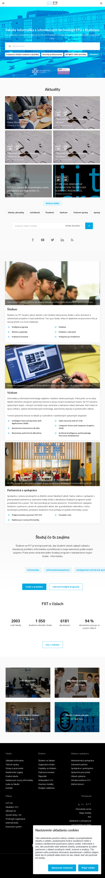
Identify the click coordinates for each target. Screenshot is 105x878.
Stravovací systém (14, 826)
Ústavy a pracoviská (14, 768)
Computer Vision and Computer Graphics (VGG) (76, 426)
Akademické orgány (14, 772)
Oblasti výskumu (78, 776)
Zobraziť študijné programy (65, 586)
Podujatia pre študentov (69, 337)
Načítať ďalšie (52, 203)
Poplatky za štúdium (47, 768)
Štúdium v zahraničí (67, 332)
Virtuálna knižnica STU (80, 780)
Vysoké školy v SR (13, 815)
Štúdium (62, 327)
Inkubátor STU (12, 807)
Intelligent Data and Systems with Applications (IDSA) (26, 422)
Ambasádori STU (45, 780)
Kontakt (9, 788)
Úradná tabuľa (12, 776)
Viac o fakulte (52, 644)
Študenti (50, 212)
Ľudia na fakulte (13, 784)
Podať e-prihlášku (34, 586)
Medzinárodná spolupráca (82, 760)
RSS (89, 817)
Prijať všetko (88, 868)
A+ (82, 804)
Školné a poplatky (19, 332)
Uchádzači (35, 212)
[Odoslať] (89, 226)
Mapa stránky (85, 813)
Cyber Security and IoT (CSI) (70, 421)
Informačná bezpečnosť (57, 570)
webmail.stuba (12, 822)
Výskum (64, 212)
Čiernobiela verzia (83, 809)
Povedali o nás (65, 515)
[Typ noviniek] (74, 226)
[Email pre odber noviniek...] (37, 226)
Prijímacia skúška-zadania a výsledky (22, 54)
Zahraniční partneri (79, 764)
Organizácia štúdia (46, 764)
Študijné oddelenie (46, 788)
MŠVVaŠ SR (11, 811)
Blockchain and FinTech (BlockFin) (26, 433)
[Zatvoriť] (3, 3)
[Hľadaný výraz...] (52, 46)
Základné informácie (15, 760)
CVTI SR (9, 803)
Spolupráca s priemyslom (82, 768)
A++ (88, 804)
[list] (52, 212)
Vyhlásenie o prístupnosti (80, 820)
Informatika (33, 570)
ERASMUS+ (94, 54)
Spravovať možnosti (62, 868)
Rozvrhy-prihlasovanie (52, 54)
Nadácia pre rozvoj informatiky (25, 520)
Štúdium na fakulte (46, 760)
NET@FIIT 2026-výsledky (76, 54)
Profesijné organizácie (15, 819)
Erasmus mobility (45, 784)
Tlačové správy (80, 212)
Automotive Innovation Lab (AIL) (26, 428)
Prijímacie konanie (20, 337)
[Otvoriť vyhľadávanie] (101, 3)
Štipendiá (42, 776)
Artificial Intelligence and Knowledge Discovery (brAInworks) (75, 434)
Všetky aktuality (16, 212)
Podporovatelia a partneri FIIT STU (27, 515)
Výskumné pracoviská (80, 772)
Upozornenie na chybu (81, 824)
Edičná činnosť (77, 784)
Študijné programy (20, 327)
